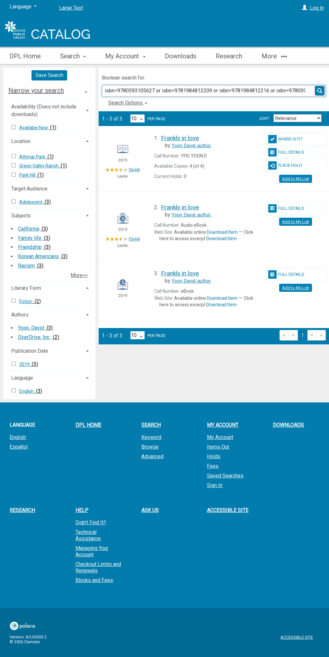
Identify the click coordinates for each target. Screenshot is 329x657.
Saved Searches (225, 476)
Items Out (218, 447)
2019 (25, 364)
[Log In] (304, 8)
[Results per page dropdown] (137, 118)
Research (229, 56)
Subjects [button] (21, 216)
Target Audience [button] (29, 189)
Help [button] (82, 510)
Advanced (152, 456)
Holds (213, 456)
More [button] (274, 56)
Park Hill (27, 175)
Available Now (34, 127)
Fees (212, 466)
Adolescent (31, 202)
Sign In (214, 485)
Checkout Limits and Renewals (98, 567)
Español (19, 447)
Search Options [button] (127, 103)
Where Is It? (285, 139)
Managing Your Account (92, 551)
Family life (29, 238)
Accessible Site (227, 510)
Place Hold (285, 165)
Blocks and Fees (94, 580)
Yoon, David (31, 328)
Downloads (180, 56)
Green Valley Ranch (39, 165)
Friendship (30, 247)
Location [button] (21, 141)
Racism (26, 266)
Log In (317, 8)
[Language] (23, 7)
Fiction (26, 301)
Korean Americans (38, 256)
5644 (134, 170)
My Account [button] (125, 56)
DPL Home (25, 56)
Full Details (286, 152)
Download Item (222, 232)
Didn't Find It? (91, 522)
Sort (264, 118)
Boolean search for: (124, 78)
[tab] (49, 90)
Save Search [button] (49, 75)
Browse (150, 447)
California (28, 229)
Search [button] (73, 56)
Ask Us (150, 510)
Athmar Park (32, 156)
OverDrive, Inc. (34, 337)
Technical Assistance (88, 535)
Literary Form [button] (26, 288)
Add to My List (295, 178)
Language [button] (22, 378)
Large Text (71, 8)
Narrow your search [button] (36, 90)
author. (191, 145)
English (27, 391)
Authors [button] (20, 315)
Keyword (151, 437)
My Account (220, 437)
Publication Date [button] (29, 351)
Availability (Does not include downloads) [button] (43, 110)
